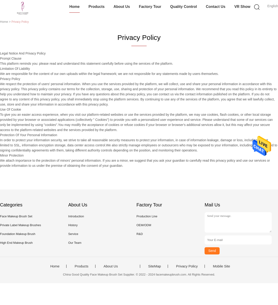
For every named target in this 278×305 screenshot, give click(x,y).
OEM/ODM (143, 225)
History (72, 225)
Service (73, 234)
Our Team (74, 242)
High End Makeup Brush (16, 242)
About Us (122, 7)
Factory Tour (150, 7)
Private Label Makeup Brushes (20, 225)
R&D (139, 234)
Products (96, 7)
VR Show (242, 7)
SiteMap (154, 266)
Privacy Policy (187, 266)
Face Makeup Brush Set (16, 216)
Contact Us (215, 7)
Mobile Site (221, 266)
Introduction (76, 216)
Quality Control (183, 7)
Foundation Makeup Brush (17, 234)
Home (74, 7)
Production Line (146, 216)
